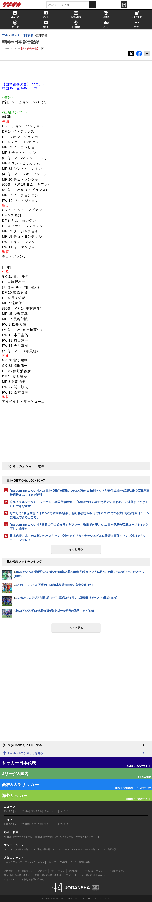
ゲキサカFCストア (13, 862)
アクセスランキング (34, 862)
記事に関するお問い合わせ (48, 875)
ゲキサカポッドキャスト (88, 837)
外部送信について (118, 871)
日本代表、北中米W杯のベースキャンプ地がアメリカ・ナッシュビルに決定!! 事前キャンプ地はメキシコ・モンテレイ (78, 538)
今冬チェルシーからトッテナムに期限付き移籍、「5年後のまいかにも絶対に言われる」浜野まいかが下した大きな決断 (79, 504)
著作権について (25, 871)
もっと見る (76, 549)
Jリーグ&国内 (22, 811)
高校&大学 (36, 811)
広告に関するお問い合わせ (17, 875)
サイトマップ (58, 871)
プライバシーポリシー (94, 871)
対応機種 (8, 871)
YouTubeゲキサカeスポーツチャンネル (54, 837)
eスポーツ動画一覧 (107, 849)
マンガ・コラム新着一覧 (16, 849)
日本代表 (8, 811)
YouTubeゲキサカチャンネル (18, 837)
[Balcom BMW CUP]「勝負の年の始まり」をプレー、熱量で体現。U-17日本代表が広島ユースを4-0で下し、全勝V (79, 526)
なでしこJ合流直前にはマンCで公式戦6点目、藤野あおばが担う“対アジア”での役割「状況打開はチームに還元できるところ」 (79, 515)
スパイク (64, 811)
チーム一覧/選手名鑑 (80, 862)
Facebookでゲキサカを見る (22, 753)
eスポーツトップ (61, 849)
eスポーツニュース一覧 (83, 849)
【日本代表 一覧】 (29, 48)
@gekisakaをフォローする (22, 745)
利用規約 (73, 871)
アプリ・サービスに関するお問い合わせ (85, 875)
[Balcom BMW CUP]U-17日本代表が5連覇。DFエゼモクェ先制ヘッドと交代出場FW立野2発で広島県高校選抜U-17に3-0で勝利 (79, 492)
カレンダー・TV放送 (57, 862)
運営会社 (42, 871)
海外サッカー (50, 811)
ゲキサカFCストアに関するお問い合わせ (24, 879)
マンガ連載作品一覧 (40, 849)
